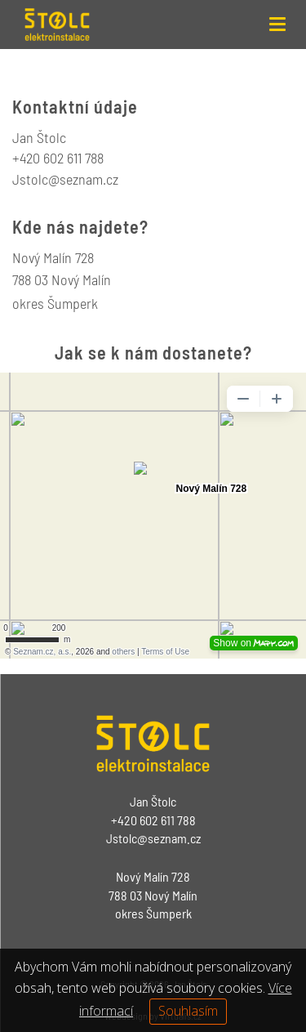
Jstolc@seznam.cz (153, 838)
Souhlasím (188, 1011)
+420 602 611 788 (58, 158)
